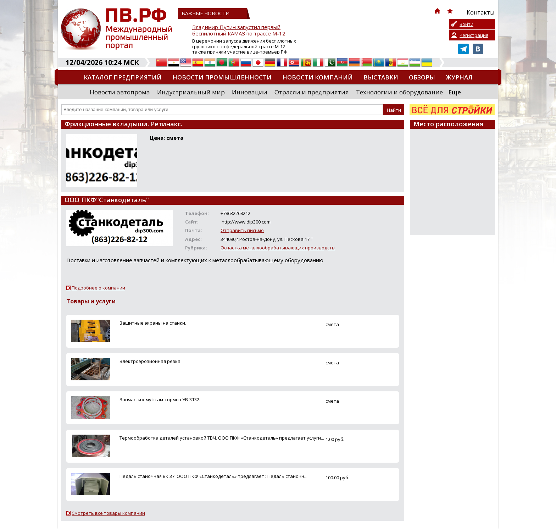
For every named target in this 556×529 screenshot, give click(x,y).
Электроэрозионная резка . (151, 361)
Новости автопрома (120, 92)
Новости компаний (317, 77)
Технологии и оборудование (399, 92)
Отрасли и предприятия (311, 92)
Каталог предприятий (123, 77)
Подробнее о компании (98, 288)
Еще (454, 92)
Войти (466, 24)
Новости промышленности (222, 77)
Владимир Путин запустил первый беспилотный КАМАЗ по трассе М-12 (238, 30)
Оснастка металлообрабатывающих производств (278, 247)
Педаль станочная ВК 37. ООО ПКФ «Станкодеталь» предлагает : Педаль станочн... (213, 476)
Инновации (249, 92)
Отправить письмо (242, 230)
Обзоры (422, 77)
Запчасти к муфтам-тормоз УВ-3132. (159, 399)
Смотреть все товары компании (108, 513)
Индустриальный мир (191, 92)
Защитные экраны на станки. (152, 323)
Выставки (380, 77)
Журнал (459, 77)
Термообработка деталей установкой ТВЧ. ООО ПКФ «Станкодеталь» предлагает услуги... (221, 438)
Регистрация (474, 35)
